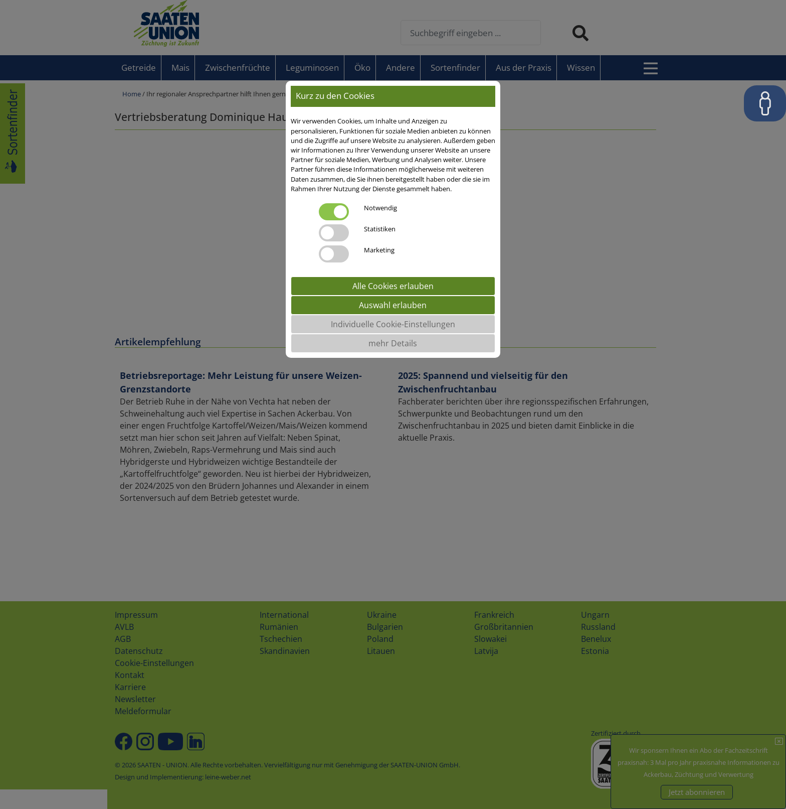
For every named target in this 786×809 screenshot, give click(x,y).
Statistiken (380, 228)
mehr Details (392, 343)
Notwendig (380, 207)
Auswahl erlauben (393, 305)
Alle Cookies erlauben (393, 286)
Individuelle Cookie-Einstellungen (393, 324)
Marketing (379, 249)
